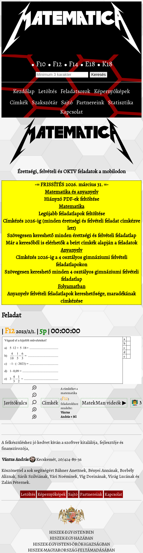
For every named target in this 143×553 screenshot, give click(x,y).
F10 (41, 64)
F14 (74, 64)
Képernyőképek (112, 91)
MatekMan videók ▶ (104, 402)
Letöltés (47, 91)
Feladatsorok (75, 91)
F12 (58, 64)
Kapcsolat (71, 112)
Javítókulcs (15, 402)
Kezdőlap (23, 91)
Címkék (19, 102)
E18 (91, 64)
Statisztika (120, 102)
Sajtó (67, 102)
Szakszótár (44, 102)
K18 (107, 64)
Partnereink (90, 102)
